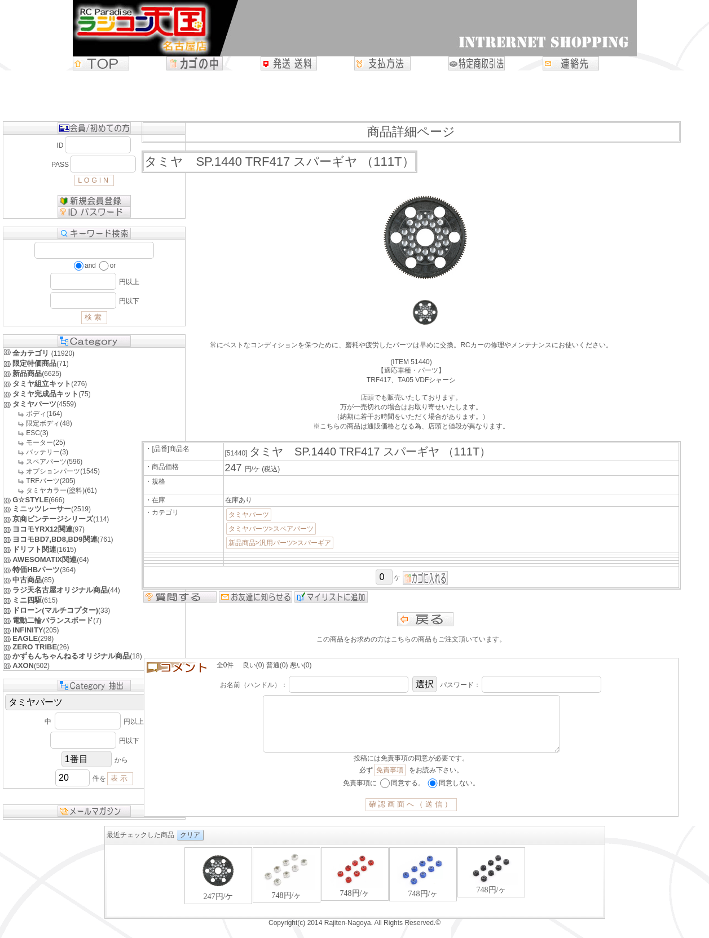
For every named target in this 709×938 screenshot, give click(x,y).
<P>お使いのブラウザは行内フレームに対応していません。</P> (355, 892)
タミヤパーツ (248, 515)
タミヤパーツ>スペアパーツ (271, 529)
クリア (190, 846)
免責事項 (389, 781)
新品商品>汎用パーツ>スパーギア (279, 543)
